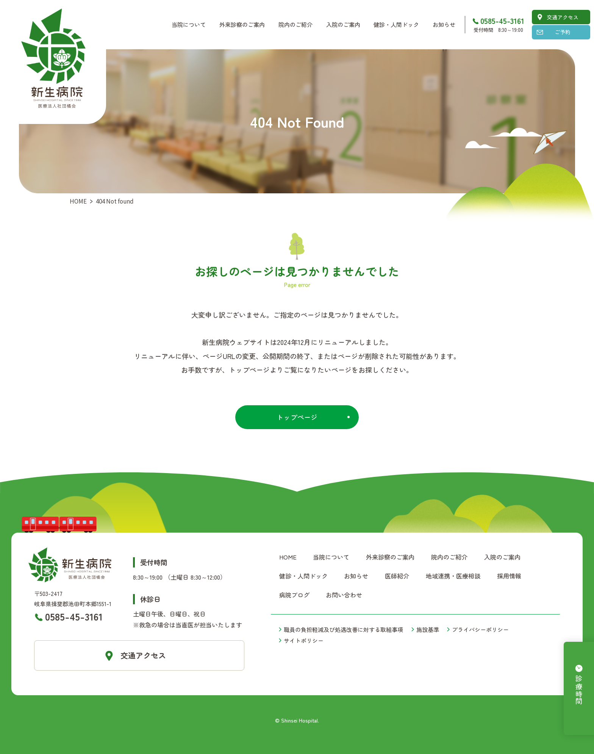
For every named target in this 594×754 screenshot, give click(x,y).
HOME (78, 201)
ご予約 (563, 32)
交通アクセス (562, 17)
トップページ (297, 417)
